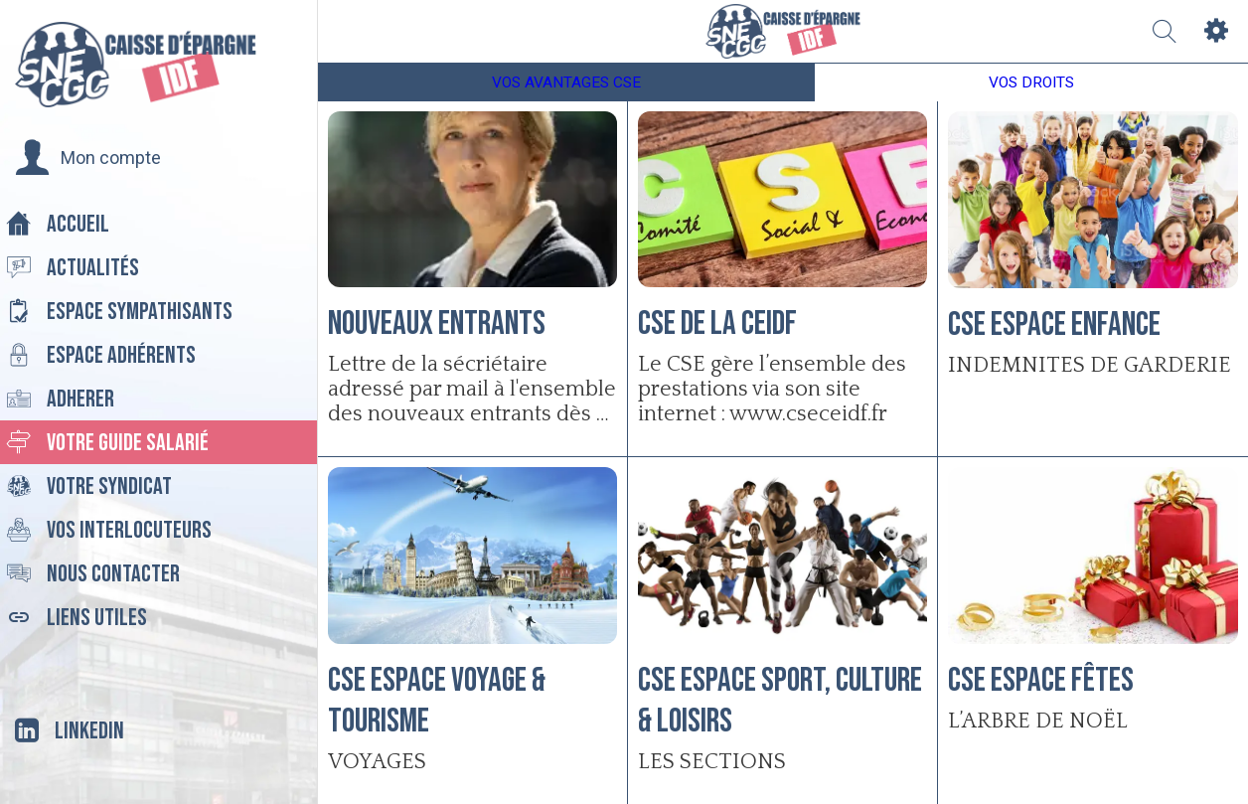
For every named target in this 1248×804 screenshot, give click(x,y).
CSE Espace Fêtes (1041, 680)
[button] (88, 158)
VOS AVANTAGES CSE (566, 82)
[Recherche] (1164, 32)
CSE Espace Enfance (1054, 324)
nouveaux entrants (437, 323)
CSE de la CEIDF (717, 323)
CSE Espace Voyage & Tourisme (437, 700)
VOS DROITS (1031, 82)
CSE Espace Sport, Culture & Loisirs (780, 700)
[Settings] (1216, 32)
